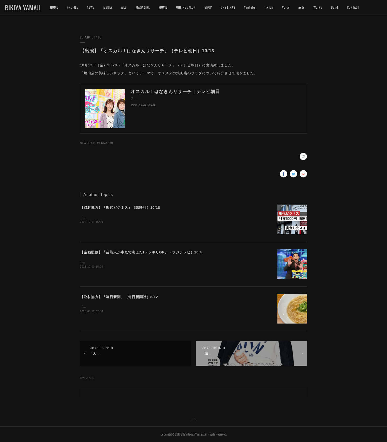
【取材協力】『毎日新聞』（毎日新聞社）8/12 (119, 297)
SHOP (208, 7)
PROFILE (72, 7)
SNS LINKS (228, 7)
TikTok (268, 7)
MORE (351, 7)
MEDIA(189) (105, 143)
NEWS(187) (87, 143)
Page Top (193, 420)
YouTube (249, 7)
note (301, 7)
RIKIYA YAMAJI (23, 7)
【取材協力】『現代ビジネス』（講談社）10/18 (120, 208)
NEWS (91, 7)
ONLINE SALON (186, 7)
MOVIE (163, 7)
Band (334, 7)
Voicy (286, 7)
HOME (54, 7)
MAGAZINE (143, 7)
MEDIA (107, 7)
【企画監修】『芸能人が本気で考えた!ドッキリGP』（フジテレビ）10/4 (141, 252)
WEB (124, 7)
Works (317, 7)
